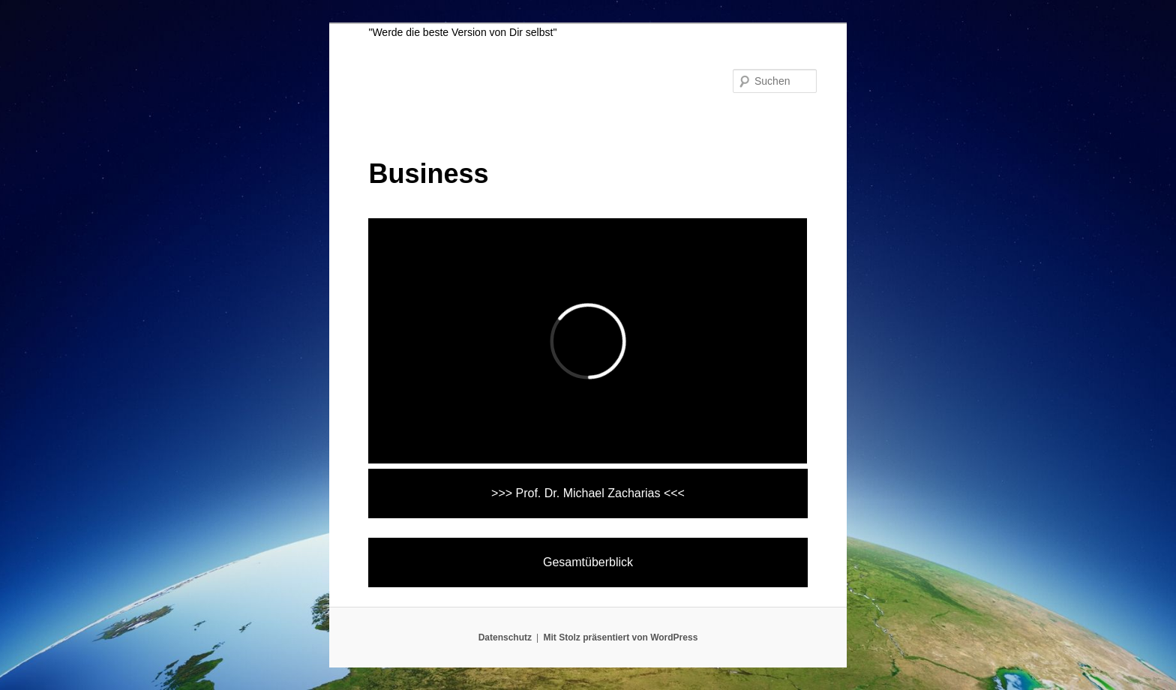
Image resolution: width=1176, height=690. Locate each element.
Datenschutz (505, 637)
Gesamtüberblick (588, 562)
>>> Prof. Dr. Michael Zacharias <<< (588, 493)
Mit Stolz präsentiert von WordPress (620, 637)
